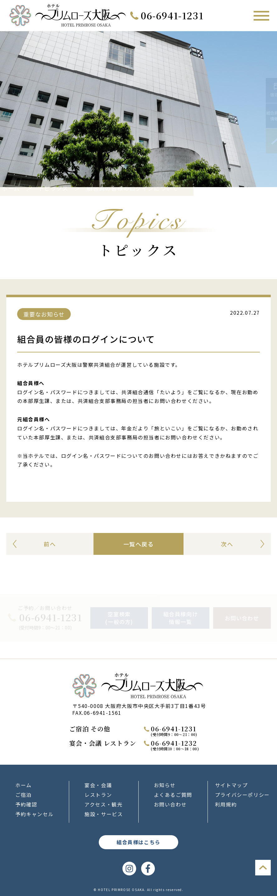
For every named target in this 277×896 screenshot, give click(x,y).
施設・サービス (103, 814)
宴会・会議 (98, 785)
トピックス (67, 188)
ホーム (24, 188)
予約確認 (26, 804)
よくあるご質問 (173, 794)
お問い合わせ (170, 804)
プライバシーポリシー (242, 794)
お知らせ (165, 785)
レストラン (98, 794)
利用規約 (226, 804)
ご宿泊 (23, 794)
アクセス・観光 (103, 804)
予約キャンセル (34, 814)
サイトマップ (231, 785)
